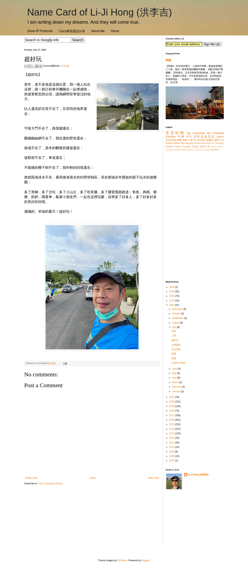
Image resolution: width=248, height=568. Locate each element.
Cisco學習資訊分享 (72, 31)
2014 (172, 429)
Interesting (171, 140)
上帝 (173, 335)
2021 (172, 397)
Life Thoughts (217, 143)
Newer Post (31, 478)
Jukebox (171, 136)
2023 (172, 300)
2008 (172, 456)
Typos (207, 150)
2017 (172, 415)
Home (115, 31)
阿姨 (168, 60)
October (176, 313)
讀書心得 (205, 146)
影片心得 (195, 140)
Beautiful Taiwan (173, 146)
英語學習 (215, 150)
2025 (172, 291)
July (174, 327)
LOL (194, 150)
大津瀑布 (176, 345)
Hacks (176, 143)
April (174, 377)
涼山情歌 (176, 349)
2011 (172, 442)
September (178, 318)
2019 (172, 406)
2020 (172, 401)
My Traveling (215, 133)
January (176, 391)
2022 (172, 305)
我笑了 (186, 140)
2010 (172, 447)
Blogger (145, 560)
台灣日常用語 (178, 363)
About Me (97, 31)
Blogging (189, 143)
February (177, 386)
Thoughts (186, 146)
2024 (172, 296)
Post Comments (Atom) (50, 483)
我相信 (195, 146)
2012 (172, 438)
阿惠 (173, 358)
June (175, 368)
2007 (172, 460)
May (174, 373)
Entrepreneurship (202, 143)
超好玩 (174, 340)
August (176, 322)
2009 (172, 451)
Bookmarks (187, 150)
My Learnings (196, 133)
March (175, 382)
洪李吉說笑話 (204, 136)
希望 (173, 353)
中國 (181, 136)
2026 (172, 287)
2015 (172, 424)
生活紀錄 (65, 66)
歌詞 (203, 140)
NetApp (214, 146)
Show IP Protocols (40, 31)
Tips (182, 143)
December (177, 309)
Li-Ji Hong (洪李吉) (198, 474)
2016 (172, 419)
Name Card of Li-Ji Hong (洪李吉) (99, 12)
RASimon (122, 560)
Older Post (153, 478)
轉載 (179, 140)
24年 (173, 331)
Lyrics (220, 136)
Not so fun (200, 150)
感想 (216, 140)
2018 (172, 410)
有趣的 (209, 140)
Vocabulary (177, 150)
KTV (189, 136)
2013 (172, 433)
